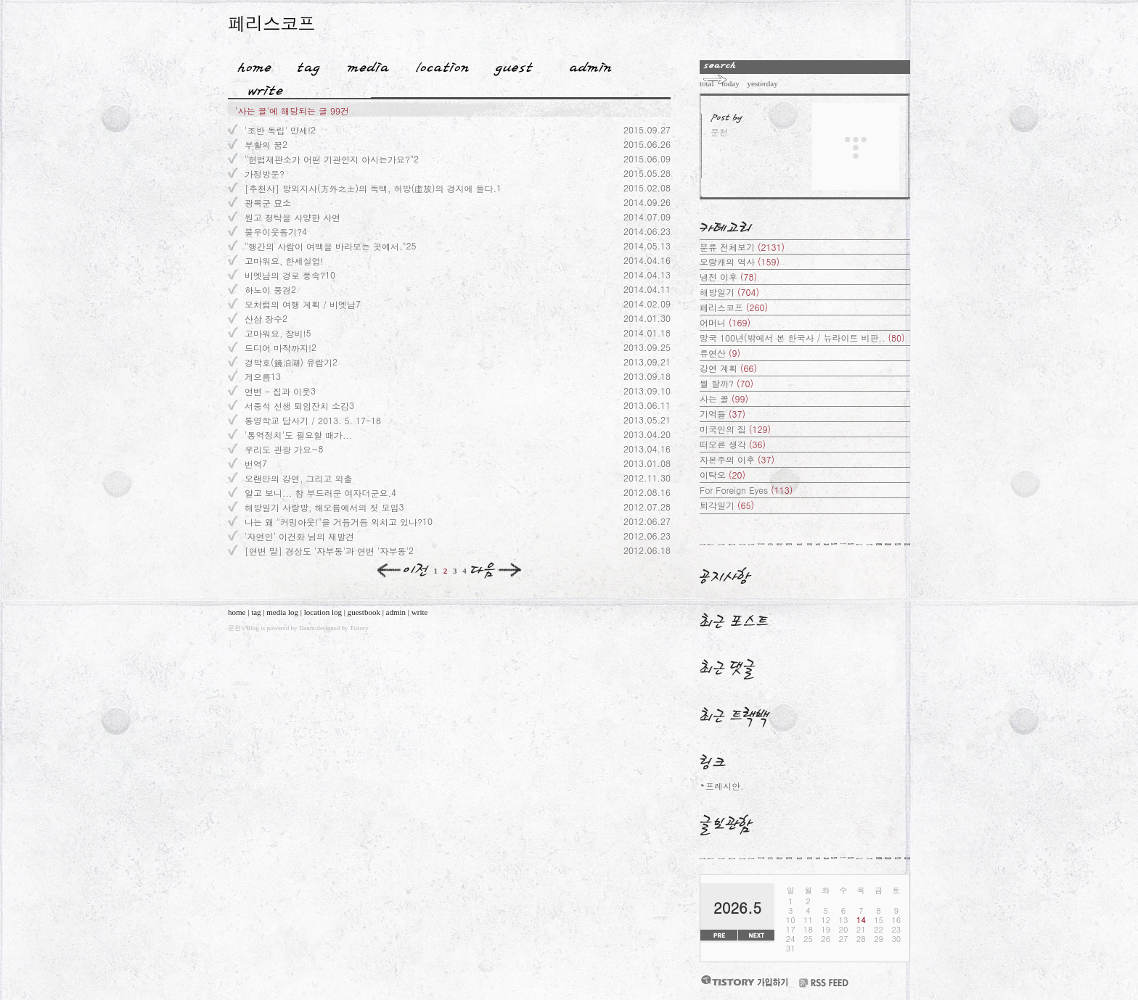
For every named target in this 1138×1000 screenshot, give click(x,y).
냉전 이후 (728, 276)
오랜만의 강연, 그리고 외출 (299, 478)
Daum (307, 628)
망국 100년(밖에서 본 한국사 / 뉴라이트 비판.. (802, 337)
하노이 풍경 (268, 290)
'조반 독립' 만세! (278, 130)
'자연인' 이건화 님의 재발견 (299, 536)
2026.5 (737, 907)
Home (249, 64)
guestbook (364, 612)
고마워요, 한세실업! (284, 261)
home (236, 612)
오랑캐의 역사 (739, 261)
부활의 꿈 (263, 145)
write (420, 612)
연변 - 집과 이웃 (278, 391)
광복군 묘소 (268, 203)
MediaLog (363, 64)
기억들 (722, 414)
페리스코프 (271, 23)
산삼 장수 (263, 319)
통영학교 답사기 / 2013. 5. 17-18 (313, 420)
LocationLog (437, 64)
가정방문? (264, 174)
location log (323, 612)
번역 (253, 464)
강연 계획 (728, 368)
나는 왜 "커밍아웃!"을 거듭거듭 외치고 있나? (333, 522)
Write (265, 87)
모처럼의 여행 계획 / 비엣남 (300, 304)
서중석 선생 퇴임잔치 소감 (297, 406)
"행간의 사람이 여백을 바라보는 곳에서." (325, 246)
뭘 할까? (726, 383)
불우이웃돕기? (273, 232)
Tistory (359, 628)
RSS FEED (823, 983)
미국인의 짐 (735, 429)
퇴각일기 (727, 505)
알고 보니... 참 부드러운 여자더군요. (318, 493)
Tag (303, 64)
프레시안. (724, 786)
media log (282, 612)
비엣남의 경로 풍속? (285, 275)
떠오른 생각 (733, 444)
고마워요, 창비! (275, 333)
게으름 (258, 377)
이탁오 (722, 474)
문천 (234, 628)
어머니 (725, 322)
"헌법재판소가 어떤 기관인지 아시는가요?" (329, 159)
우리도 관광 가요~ (282, 449)
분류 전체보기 (742, 247)
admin (396, 612)
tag (256, 612)
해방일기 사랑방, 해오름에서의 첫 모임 (322, 507)
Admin (591, 64)
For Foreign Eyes (746, 490)
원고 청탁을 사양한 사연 (292, 217)
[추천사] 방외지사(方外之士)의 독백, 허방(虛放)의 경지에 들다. (370, 188)
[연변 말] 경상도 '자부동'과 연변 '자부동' (327, 551)
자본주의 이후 (737, 459)
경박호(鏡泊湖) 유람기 (288, 362)
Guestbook (509, 64)
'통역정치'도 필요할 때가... (299, 435)
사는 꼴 (724, 398)
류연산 (720, 353)
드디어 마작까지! (278, 348)
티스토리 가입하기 (743, 981)
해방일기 (729, 292)
